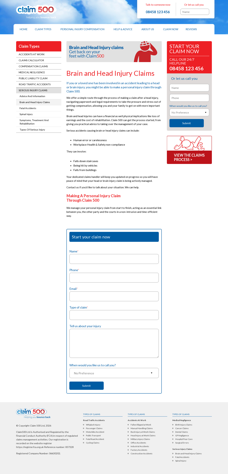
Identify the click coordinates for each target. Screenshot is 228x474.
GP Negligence (182, 436)
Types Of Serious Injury (32, 129)
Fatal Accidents (28, 108)
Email (73, 289)
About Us (147, 29)
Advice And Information (32, 96)
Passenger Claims (94, 428)
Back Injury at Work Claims (143, 432)
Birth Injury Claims (183, 425)
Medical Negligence (32, 72)
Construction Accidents (141, 454)
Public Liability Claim (33, 78)
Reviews (191, 29)
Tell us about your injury (85, 326)
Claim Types (43, 29)
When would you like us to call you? (92, 365)
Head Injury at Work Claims (143, 436)
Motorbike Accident (95, 432)
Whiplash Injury (93, 425)
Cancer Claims (182, 428)
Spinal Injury (26, 114)
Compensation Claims (33, 66)
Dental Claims (181, 432)
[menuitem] (23, 29)
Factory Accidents (139, 450)
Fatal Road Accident (95, 439)
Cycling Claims (92, 443)
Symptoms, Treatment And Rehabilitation (34, 122)
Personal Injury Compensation (82, 29)
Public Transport (93, 436)
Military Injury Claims (140, 439)
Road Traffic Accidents (35, 84)
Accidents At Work (32, 54)
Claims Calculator (31, 60)
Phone (74, 270)
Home (23, 29)
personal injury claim (136, 87)
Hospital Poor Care (183, 439)
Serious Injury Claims (33, 90)
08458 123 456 (158, 12)
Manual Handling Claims (142, 428)
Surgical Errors (182, 443)
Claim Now (170, 29)
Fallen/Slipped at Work (141, 425)
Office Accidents (138, 443)
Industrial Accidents (140, 446)
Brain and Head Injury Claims (35, 102)
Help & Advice (122, 29)
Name (73, 251)
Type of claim (78, 307)
